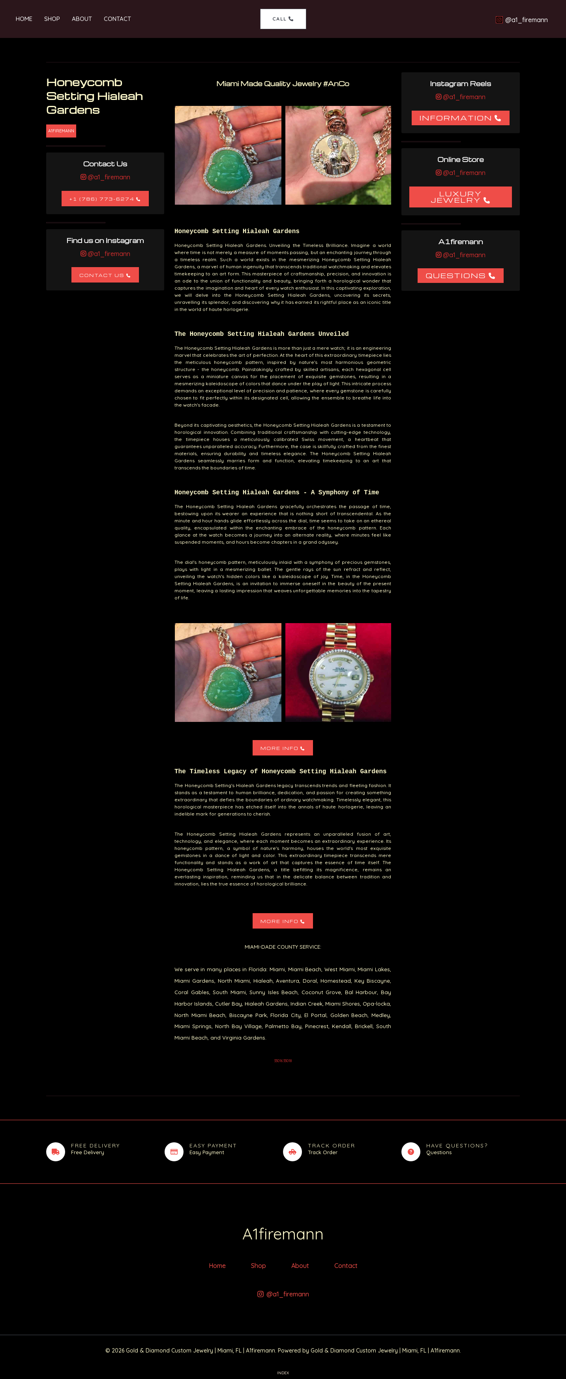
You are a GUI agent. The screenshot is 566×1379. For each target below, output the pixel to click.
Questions (455, 275)
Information (456, 117)
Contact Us (101, 275)
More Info (280, 748)
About (82, 19)
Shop (52, 19)
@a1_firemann (108, 177)
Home (24, 19)
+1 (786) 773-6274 (102, 199)
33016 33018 (283, 1061)
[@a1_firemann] (521, 19)
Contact (117, 19)
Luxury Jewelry (456, 196)
